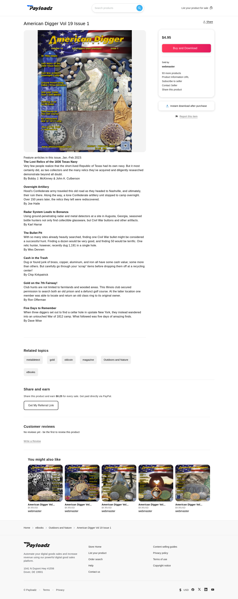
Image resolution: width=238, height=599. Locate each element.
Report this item (186, 116)
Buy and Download (186, 48)
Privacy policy (160, 553)
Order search (95, 559)
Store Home (94, 546)
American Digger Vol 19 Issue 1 (94, 527)
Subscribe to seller (172, 81)
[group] (45, 489)
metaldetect (33, 359)
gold (52, 359)
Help (90, 565)
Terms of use (160, 559)
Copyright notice (162, 565)
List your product (97, 553)
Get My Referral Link (41, 405)
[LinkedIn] (205, 589)
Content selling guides (165, 546)
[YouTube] (212, 589)
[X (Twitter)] (199, 589)
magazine (88, 359)
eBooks (31, 372)
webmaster (168, 66)
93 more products (171, 73)
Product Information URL (175, 77)
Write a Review (32, 441)
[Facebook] (193, 589)
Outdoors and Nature (116, 359)
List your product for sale (197, 8)
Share (208, 21)
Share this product (172, 89)
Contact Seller (169, 85)
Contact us (94, 571)
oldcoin (68, 359)
